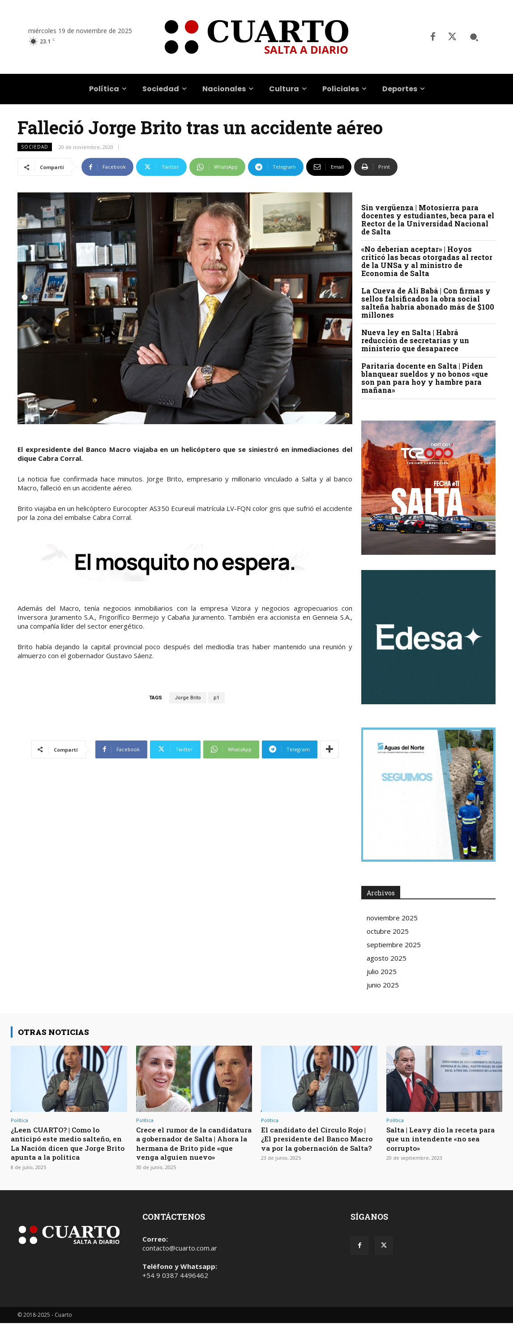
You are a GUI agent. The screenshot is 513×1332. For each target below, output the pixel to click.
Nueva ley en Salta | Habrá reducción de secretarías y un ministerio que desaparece (415, 340)
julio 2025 (382, 971)
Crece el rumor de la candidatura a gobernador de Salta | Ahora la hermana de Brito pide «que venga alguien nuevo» (194, 1147)
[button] (474, 37)
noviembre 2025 (392, 917)
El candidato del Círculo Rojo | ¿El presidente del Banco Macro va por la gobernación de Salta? (318, 1143)
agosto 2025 (386, 957)
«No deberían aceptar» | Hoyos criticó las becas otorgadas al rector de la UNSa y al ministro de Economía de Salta (426, 261)
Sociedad (34, 147)
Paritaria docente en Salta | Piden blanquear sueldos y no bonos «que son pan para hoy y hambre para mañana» (424, 378)
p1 (216, 698)
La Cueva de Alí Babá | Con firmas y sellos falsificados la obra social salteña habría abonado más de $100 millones (427, 302)
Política (19, 1120)
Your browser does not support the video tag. (428, 637)
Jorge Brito (188, 698)
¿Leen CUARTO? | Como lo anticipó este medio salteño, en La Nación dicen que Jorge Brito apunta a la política (67, 1143)
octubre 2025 (388, 931)
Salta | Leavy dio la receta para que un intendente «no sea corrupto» (439, 1138)
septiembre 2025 (394, 944)
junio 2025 (383, 984)
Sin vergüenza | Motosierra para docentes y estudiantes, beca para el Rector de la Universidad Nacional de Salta (427, 219)
